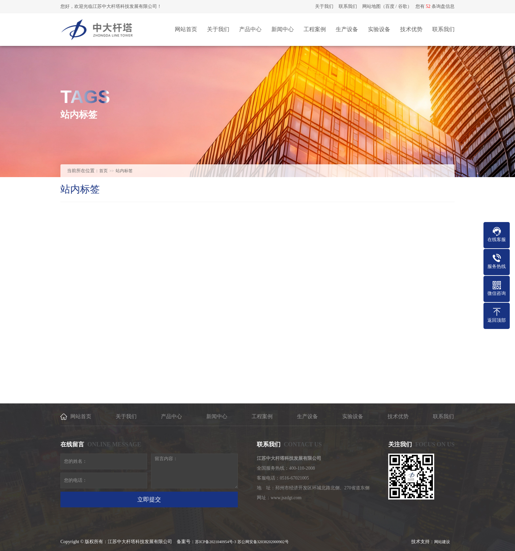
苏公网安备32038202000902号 (263, 542)
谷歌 (402, 6)
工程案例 (262, 416)
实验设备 (352, 416)
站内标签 (124, 170)
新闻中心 (216, 416)
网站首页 (80, 416)
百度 (389, 6)
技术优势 (398, 416)
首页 (103, 170)
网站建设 (442, 542)
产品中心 (171, 416)
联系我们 (348, 6)
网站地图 (371, 6)
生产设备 (307, 416)
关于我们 (324, 6)
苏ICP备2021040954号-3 (215, 542)
